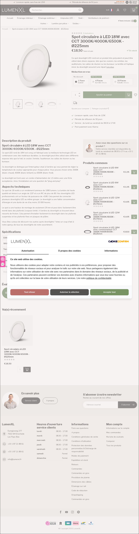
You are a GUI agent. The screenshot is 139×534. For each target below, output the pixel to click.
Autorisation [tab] (27, 251)
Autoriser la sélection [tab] (69, 292)
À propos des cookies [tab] (69, 251)
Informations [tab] (111, 251)
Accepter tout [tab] (109, 292)
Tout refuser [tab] (29, 292)
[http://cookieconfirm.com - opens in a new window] (118, 241)
